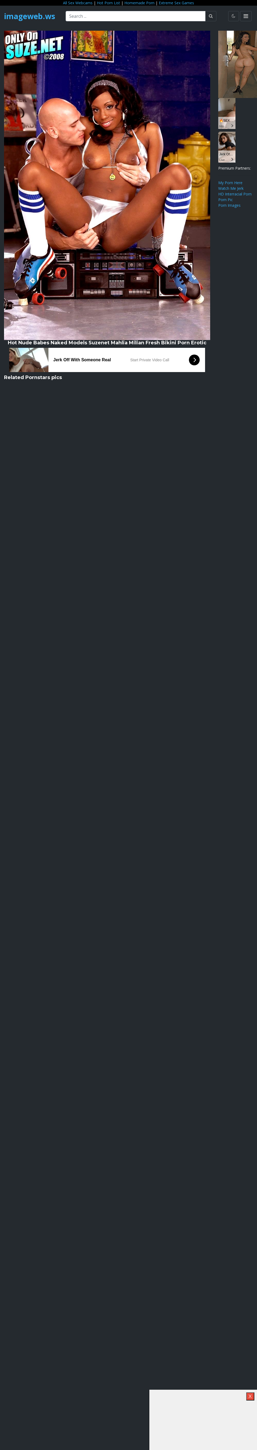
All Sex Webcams (78, 2)
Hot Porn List (108, 2)
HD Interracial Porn (235, 194)
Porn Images (229, 205)
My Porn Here (230, 182)
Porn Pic (225, 199)
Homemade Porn (139, 2)
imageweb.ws (29, 16)
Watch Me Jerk (231, 188)
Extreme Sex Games (176, 2)
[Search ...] (136, 16)
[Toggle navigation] (246, 16)
